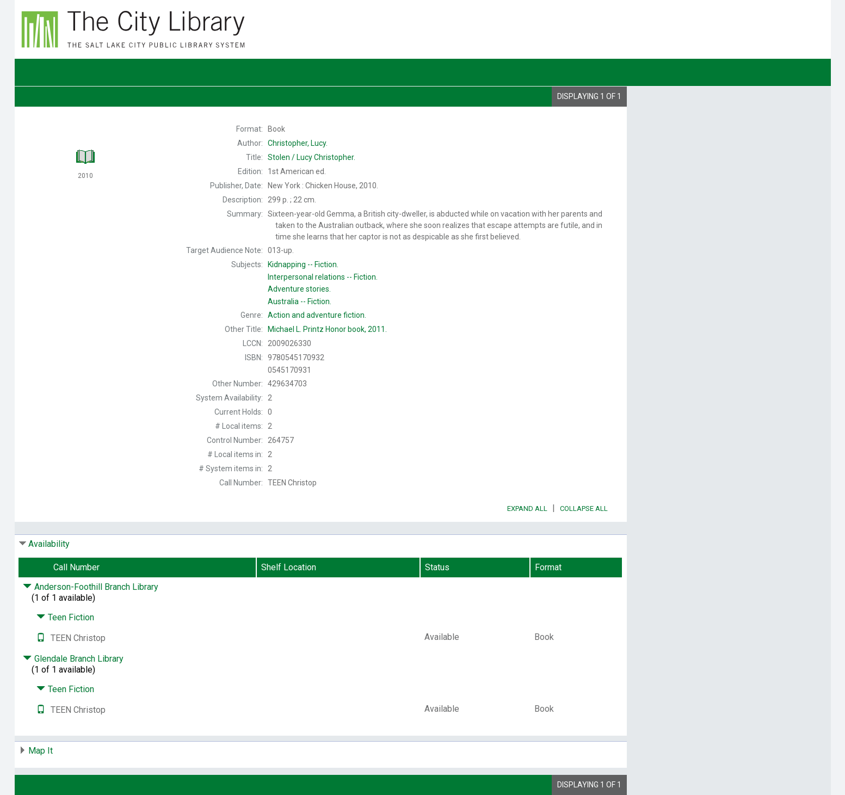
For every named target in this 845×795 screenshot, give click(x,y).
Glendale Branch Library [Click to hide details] (73, 659)
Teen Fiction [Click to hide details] (65, 617)
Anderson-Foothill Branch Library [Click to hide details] (90, 587)
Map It (40, 750)
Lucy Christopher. (311, 157)
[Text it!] (40, 638)
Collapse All (584, 508)
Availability (49, 544)
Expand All (527, 508)
